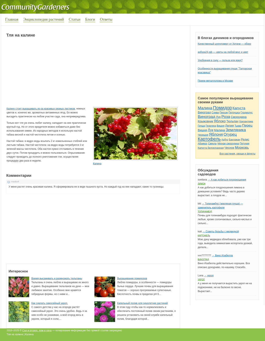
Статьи (74, 19)
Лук (218, 117)
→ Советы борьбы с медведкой (220, 231)
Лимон (201, 184)
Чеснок (229, 147)
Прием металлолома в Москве (215, 80)
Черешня (203, 134)
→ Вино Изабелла (222, 255)
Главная (11, 19)
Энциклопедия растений (43, 19)
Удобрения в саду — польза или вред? (220, 60)
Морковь (242, 148)
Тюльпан (232, 121)
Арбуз (224, 139)
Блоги (90, 19)
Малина (205, 108)
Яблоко (220, 121)
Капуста (238, 108)
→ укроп (208, 275)
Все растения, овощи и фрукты (237, 153)
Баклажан (234, 139)
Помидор (222, 107)
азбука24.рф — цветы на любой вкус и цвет (223, 52)
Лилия (229, 125)
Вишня (220, 125)
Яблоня (216, 134)
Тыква (238, 125)
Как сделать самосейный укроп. (49, 303)
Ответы (106, 19)
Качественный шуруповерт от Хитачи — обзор (224, 43)
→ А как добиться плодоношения (227, 179)
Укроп (201, 279)
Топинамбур (205, 211)
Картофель (209, 138)
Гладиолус (247, 112)
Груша (201, 125)
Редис (245, 139)
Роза (225, 116)
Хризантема (246, 121)
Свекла (212, 143)
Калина (97, 163)
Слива (215, 112)
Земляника (236, 130)
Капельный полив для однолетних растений (142, 303)
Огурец (230, 134)
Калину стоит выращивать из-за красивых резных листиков (40, 108)
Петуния (244, 143)
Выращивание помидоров (132, 278)
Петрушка (234, 112)
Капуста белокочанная (211, 147)
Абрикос (202, 143)
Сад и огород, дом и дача (37, 330)
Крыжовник (205, 121)
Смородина (239, 117)
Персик (224, 112)
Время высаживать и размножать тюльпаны (56, 278)
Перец (247, 125)
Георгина (211, 125)
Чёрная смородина (228, 143)
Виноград (204, 112)
